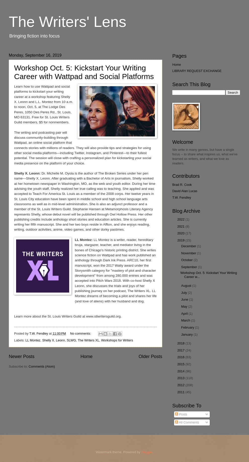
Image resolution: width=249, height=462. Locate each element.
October (187, 260)
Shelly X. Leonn (53, 340)
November (189, 253)
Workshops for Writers (117, 340)
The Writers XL (88, 340)
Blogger (146, 452)
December (189, 246)
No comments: (81, 333)
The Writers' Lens (67, 21)
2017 (181, 350)
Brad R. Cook (182, 185)
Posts (181, 414)
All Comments (187, 422)
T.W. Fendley (181, 197)
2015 (181, 364)
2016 (181, 357)
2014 (181, 371)
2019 (181, 240)
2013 (181, 378)
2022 (181, 219)
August (186, 286)
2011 (181, 392)
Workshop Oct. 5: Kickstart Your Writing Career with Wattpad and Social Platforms (84, 72)
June (185, 299)
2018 (181, 343)
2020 (181, 233)
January (187, 334)
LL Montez (32, 340)
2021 (181, 226)
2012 (181, 385)
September (189, 267)
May (184, 306)
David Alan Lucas (184, 191)
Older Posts (150, 356)
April (184, 313)
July (184, 293)
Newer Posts (21, 356)
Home (86, 356)
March (186, 320)
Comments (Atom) (42, 366)
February (188, 327)
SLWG (71, 340)
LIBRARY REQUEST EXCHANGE (197, 71)
